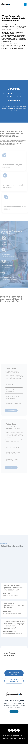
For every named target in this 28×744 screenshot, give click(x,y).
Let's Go (14, 712)
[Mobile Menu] (25, 4)
